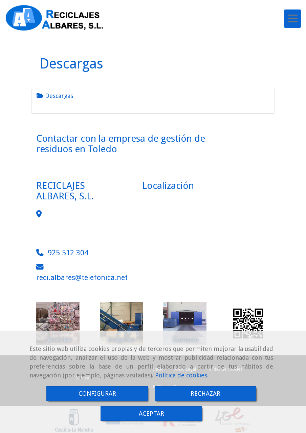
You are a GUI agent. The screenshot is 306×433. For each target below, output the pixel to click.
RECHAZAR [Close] (205, 393)
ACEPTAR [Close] (151, 413)
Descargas (55, 95)
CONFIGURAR (97, 393)
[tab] (153, 96)
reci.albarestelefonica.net (82, 277)
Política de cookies (181, 375)
